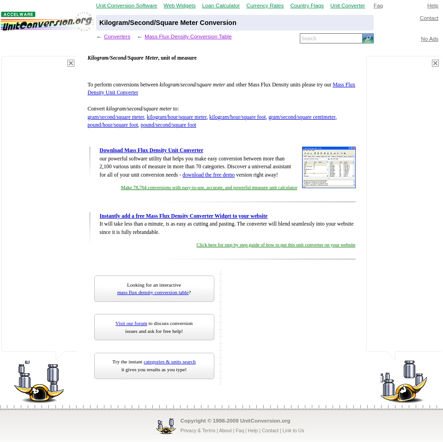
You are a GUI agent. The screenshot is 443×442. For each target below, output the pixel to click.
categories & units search (170, 361)
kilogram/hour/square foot (237, 117)
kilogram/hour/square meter (177, 117)
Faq (378, 5)
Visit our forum (131, 323)
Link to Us (293, 430)
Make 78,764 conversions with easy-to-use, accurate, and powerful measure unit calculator (209, 187)
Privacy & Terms (198, 430)
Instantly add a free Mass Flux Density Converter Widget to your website (184, 216)
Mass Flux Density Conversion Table (188, 36)
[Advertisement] (39, 208)
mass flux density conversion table (153, 292)
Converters (117, 36)
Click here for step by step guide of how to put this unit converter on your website (275, 244)
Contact (429, 18)
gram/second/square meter (116, 117)
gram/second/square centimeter (301, 117)
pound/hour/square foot (113, 125)
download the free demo (208, 175)
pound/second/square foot (168, 125)
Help (432, 5)
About (225, 430)
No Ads (429, 39)
